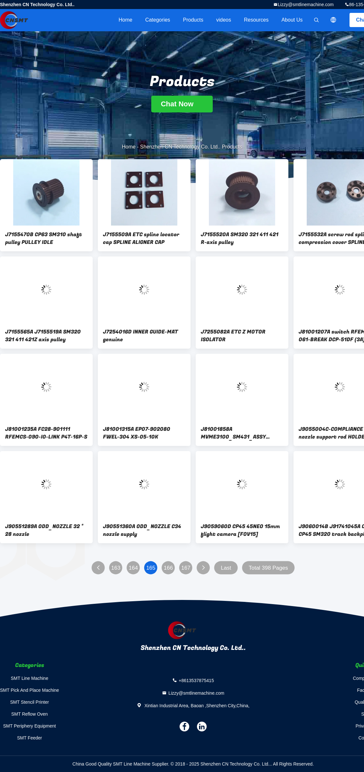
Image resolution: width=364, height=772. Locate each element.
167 (185, 568)
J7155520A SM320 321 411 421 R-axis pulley (239, 238)
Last (226, 568)
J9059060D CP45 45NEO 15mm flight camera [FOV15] (240, 530)
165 (150, 568)
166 (168, 568)
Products (193, 20)
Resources (256, 20)
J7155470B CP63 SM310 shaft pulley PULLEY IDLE (43, 238)
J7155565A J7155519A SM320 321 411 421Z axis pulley (43, 335)
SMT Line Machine (29, 678)
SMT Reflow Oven (29, 714)
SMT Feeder (29, 737)
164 (133, 568)
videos (223, 20)
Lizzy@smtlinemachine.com (306, 4)
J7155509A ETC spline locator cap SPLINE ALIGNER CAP (141, 238)
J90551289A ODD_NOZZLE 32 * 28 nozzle (44, 530)
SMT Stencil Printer (29, 702)
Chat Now (182, 104)
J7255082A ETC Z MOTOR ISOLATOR (233, 335)
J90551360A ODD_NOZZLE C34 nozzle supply (142, 530)
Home (125, 20)
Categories (157, 20)
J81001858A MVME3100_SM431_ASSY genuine (233, 433)
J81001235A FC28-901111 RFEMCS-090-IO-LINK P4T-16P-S (46, 433)
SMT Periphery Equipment (29, 726)
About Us (292, 20)
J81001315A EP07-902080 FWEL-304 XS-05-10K (136, 433)
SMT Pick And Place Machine (29, 690)
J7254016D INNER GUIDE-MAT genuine (140, 335)
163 (115, 568)
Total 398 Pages (268, 568)
